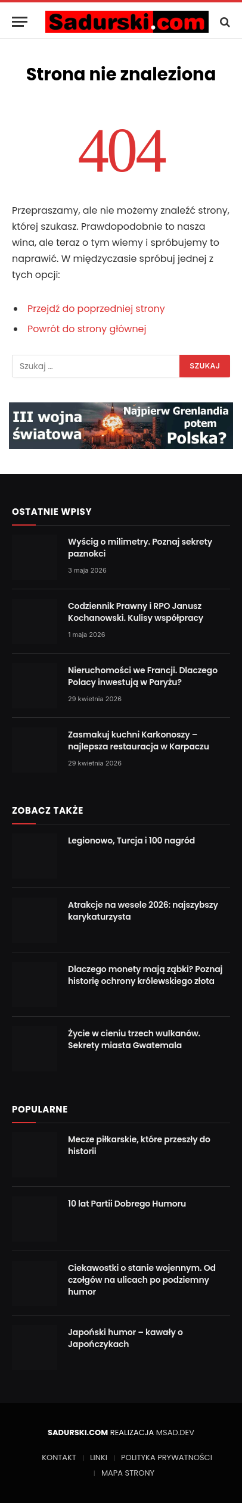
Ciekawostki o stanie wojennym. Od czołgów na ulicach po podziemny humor (142, 1280)
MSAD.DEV (175, 1432)
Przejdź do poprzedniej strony (96, 308)
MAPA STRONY (127, 1473)
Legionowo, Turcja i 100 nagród (131, 840)
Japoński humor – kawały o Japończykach (125, 1338)
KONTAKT (59, 1457)
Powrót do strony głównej (87, 329)
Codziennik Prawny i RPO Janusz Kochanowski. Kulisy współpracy (135, 612)
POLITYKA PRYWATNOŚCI (166, 1457)
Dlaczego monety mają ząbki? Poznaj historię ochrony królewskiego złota (145, 975)
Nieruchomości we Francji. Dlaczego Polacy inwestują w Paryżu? (143, 676)
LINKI (98, 1457)
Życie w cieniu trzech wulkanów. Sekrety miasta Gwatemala (134, 1039)
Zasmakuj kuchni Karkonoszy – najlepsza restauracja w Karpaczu (138, 740)
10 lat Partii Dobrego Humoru (127, 1204)
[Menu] (19, 21)
